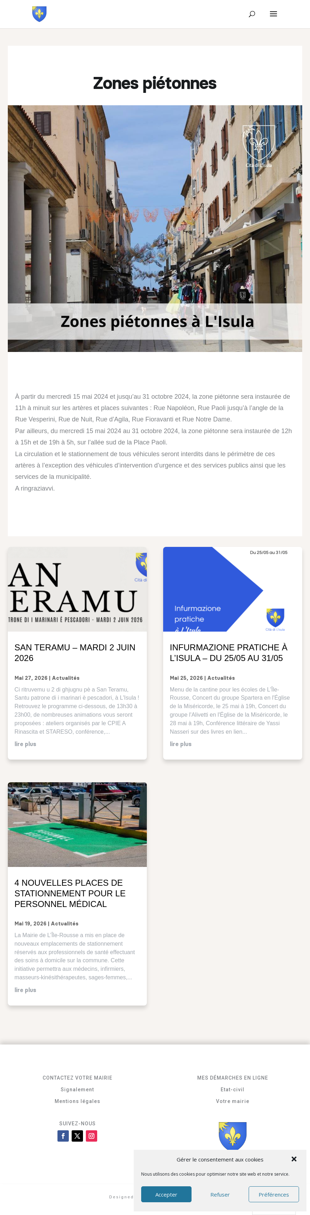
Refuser (220, 1194)
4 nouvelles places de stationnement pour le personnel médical (70, 893)
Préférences (274, 1194)
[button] (294, 1159)
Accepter (166, 1194)
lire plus (25, 744)
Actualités (65, 678)
